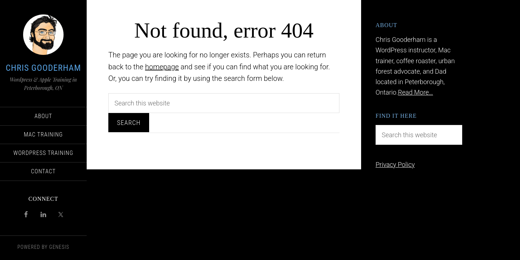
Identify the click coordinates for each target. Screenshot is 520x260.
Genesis (59, 247)
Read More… (415, 92)
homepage (162, 66)
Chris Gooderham (43, 68)
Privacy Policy (395, 164)
